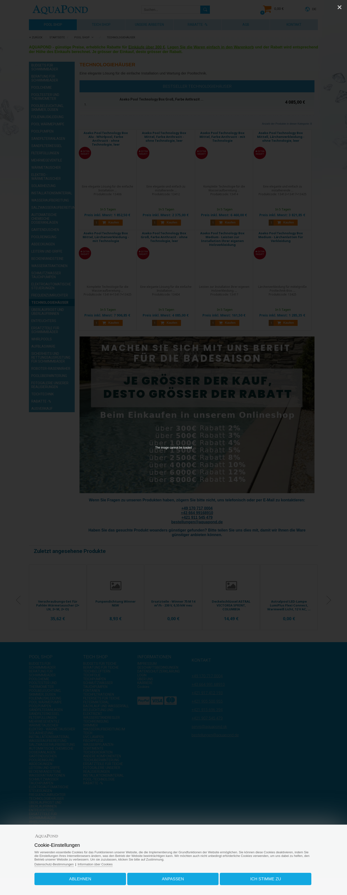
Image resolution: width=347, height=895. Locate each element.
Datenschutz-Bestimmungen (54, 864)
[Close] (340, 7)
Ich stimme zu (265, 879)
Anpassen (173, 879)
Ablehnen (80, 879)
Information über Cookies (95, 864)
